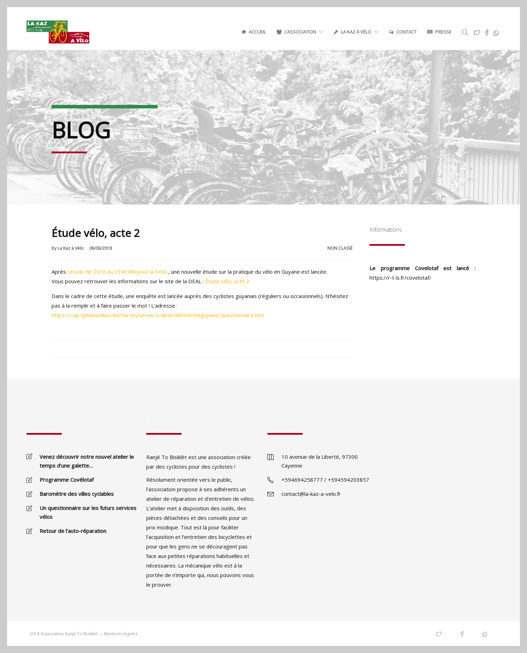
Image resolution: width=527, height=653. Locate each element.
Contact (406, 32)
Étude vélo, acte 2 (227, 281)
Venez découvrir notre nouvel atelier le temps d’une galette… (87, 461)
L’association (300, 32)
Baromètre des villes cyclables (77, 493)
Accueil (257, 32)
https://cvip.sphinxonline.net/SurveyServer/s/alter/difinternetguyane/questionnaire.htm (158, 315)
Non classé (340, 248)
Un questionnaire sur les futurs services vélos (88, 512)
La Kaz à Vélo (356, 32)
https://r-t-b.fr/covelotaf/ (400, 277)
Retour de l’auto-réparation (73, 530)
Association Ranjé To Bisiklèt (69, 634)
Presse (443, 32)
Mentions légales (120, 634)
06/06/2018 (100, 248)
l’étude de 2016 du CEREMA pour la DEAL (117, 271)
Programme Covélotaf (67, 479)
